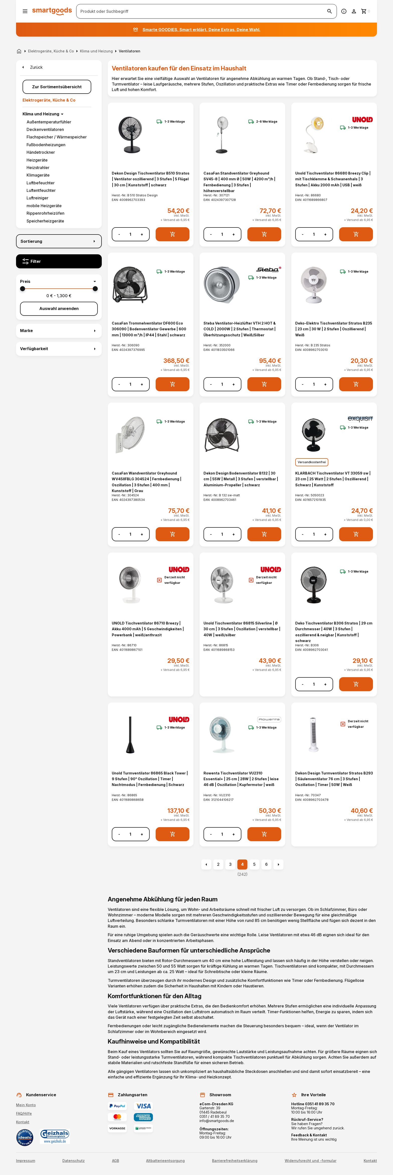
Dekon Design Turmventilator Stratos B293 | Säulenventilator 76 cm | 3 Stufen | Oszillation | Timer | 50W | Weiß (334, 779)
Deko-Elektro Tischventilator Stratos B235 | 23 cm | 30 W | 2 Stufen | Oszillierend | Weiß (333, 329)
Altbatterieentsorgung (165, 1161)
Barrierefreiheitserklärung (234, 1161)
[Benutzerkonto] (354, 11)
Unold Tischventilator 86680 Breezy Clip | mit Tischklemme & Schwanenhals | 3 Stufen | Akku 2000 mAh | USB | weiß (333, 179)
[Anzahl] (130, 234)
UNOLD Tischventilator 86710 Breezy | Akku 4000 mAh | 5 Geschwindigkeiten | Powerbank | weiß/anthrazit (148, 629)
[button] (59, 281)
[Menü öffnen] (25, 11)
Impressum (25, 1161)
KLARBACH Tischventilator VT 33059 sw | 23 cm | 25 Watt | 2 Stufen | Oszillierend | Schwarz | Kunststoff (333, 479)
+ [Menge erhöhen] (142, 234)
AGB (115, 1161)
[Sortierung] (59, 241)
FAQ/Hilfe (24, 1113)
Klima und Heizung (41, 113)
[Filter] (59, 261)
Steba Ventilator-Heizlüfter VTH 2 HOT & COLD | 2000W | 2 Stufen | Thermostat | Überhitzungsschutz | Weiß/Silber (240, 329)
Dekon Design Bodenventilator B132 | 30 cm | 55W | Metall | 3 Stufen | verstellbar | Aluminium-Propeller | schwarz (241, 479)
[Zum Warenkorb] (366, 11)
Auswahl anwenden (59, 308)
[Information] (344, 11)
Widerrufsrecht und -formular (310, 1161)
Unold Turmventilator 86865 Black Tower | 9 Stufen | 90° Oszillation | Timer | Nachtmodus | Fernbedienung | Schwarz (150, 779)
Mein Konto (26, 1105)
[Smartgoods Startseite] (52, 11)
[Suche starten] (330, 11)
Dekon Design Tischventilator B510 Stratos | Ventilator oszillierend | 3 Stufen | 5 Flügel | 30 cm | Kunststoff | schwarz (150, 179)
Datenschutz (73, 1161)
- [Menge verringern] (119, 234)
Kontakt (22, 1122)
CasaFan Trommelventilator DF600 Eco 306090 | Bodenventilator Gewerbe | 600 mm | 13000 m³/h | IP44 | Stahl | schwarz (149, 329)
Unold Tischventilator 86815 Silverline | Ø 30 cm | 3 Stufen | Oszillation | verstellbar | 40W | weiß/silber (242, 629)
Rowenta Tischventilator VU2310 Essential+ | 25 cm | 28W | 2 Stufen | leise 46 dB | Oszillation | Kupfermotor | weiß (241, 779)
